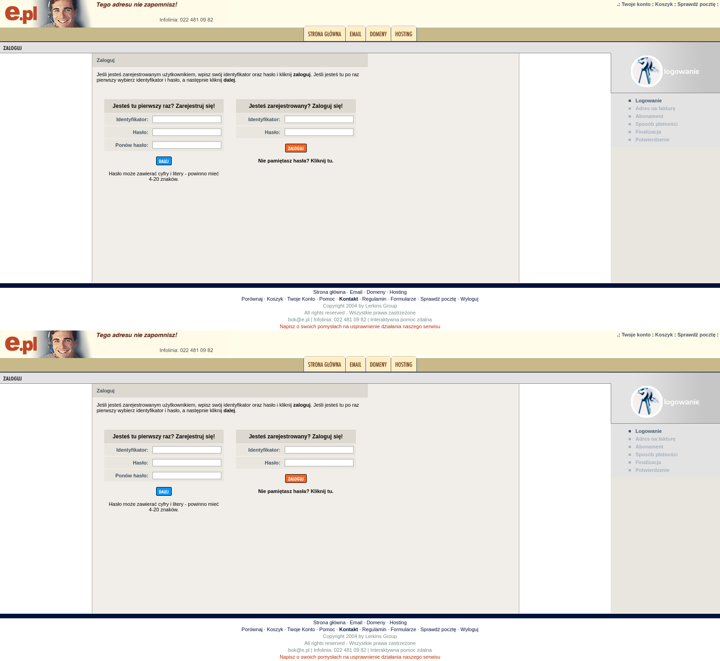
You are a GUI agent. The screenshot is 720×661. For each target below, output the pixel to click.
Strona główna (329, 292)
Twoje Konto (301, 299)
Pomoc (327, 299)
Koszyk (664, 4)
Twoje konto (636, 4)
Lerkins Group (381, 305)
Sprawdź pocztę (696, 4)
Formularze (403, 299)
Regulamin (374, 299)
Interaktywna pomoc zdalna (401, 319)
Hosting (398, 292)
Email (356, 292)
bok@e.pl (299, 319)
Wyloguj (469, 299)
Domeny (375, 292)
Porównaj (252, 299)
